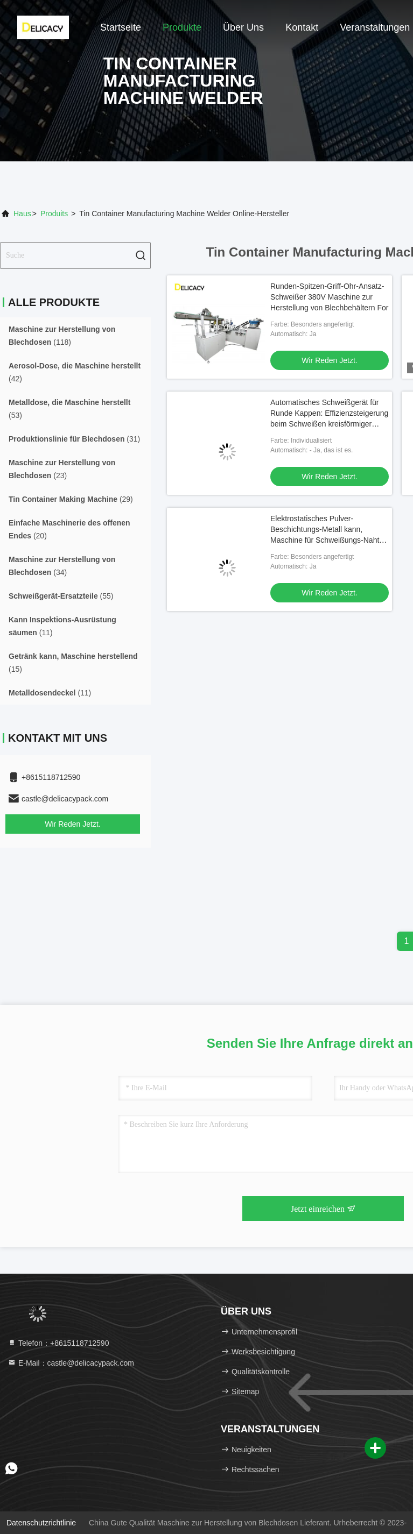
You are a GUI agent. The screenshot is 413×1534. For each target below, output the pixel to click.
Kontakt (301, 27)
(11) (62, 626)
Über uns (243, 27)
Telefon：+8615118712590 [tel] (58, 1343)
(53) (69, 409)
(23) (62, 469)
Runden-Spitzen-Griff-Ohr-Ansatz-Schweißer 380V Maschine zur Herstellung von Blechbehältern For (329, 297)
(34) (62, 566)
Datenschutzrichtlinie (41, 1522)
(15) (73, 662)
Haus (22, 213)
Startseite (120, 27)
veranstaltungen (375, 27)
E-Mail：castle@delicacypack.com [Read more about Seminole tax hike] (71, 1363)
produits (54, 213)
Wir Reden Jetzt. (72, 824)
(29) (71, 499)
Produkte (182, 27)
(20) (69, 529)
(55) (61, 596)
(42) (75, 372)
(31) (74, 439)
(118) (62, 335)
